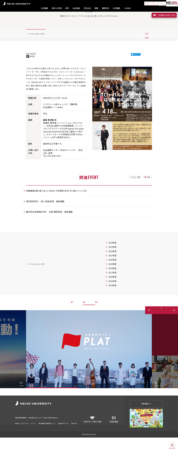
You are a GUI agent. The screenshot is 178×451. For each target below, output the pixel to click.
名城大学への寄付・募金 (92, 431)
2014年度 (116, 306)
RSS (147, 197)
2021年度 (116, 276)
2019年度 (116, 285)
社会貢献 (76, 8)
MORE (127, 8)
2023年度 (116, 267)
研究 (67, 8)
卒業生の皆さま (75, 429)
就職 (96, 8)
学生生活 (87, 8)
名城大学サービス (63, 433)
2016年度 (116, 297)
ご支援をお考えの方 (164, 15)
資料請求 (146, 417)
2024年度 (116, 263)
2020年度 (116, 280)
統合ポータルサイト (21, 433)
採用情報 (27, 429)
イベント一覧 (133, 197)
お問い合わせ (47, 429)
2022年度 (116, 272)
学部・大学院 (57, 8)
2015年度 (116, 302)
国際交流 (105, 8)
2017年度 (116, 293)
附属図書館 (113, 431)
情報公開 (18, 429)
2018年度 (116, 289)
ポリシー (33, 433)
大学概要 (116, 8)
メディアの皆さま (60, 429)
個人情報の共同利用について (47, 433)
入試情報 (44, 8)
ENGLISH (74, 433)
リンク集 (36, 429)
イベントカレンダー (39, 45)
